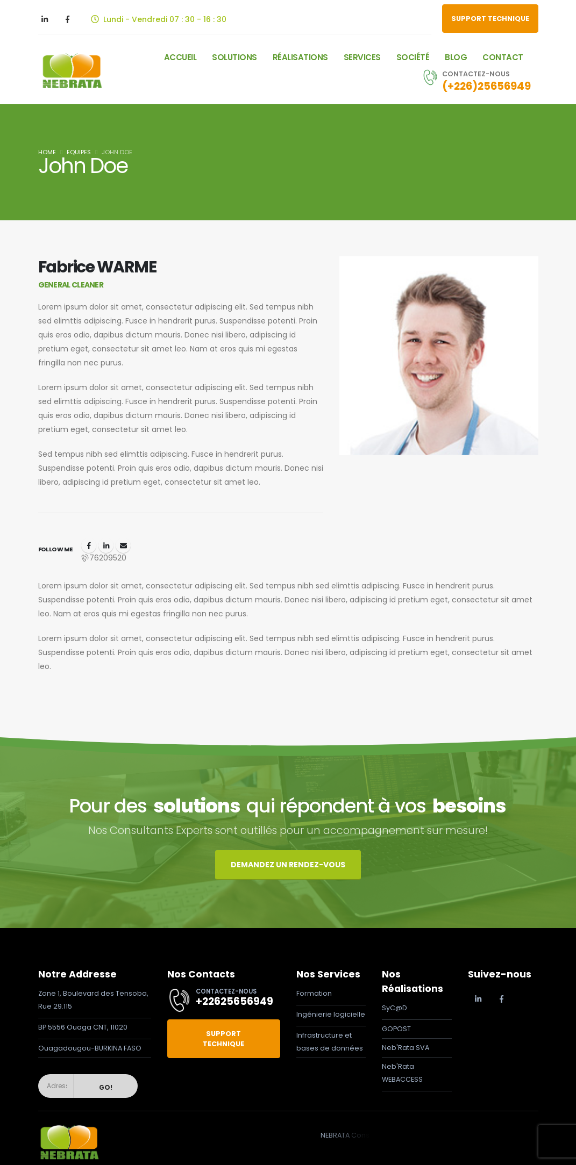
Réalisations (300, 57)
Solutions (234, 57)
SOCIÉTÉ (413, 57)
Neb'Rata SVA (405, 1047)
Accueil (180, 57)
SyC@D (394, 1007)
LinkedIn (105, 545)
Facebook (88, 545)
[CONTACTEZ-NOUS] (474, 80)
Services (362, 57)
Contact (502, 57)
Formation (314, 993)
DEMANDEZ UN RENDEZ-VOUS (288, 864)
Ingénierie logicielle (330, 1014)
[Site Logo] (71, 70)
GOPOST (396, 1028)
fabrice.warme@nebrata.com (123, 545)
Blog (456, 57)
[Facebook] (68, 19)
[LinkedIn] (44, 19)
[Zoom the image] (69, 1127)
